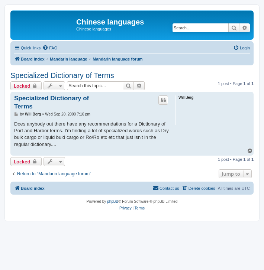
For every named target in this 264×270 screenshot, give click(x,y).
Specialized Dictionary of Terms (62, 75)
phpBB (112, 201)
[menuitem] (49, 47)
